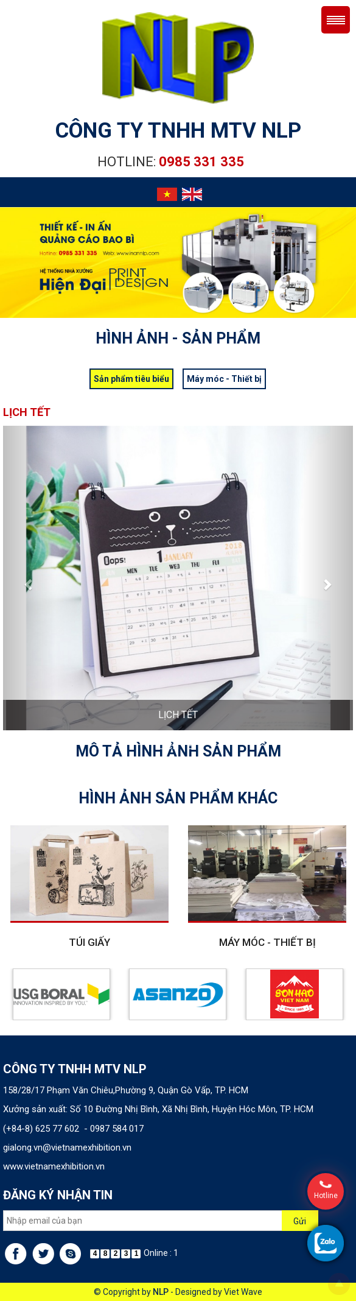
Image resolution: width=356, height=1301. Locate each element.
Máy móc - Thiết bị (224, 379)
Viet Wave (243, 1292)
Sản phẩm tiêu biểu (131, 379)
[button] (29, 578)
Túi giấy (89, 942)
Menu (335, 19)
